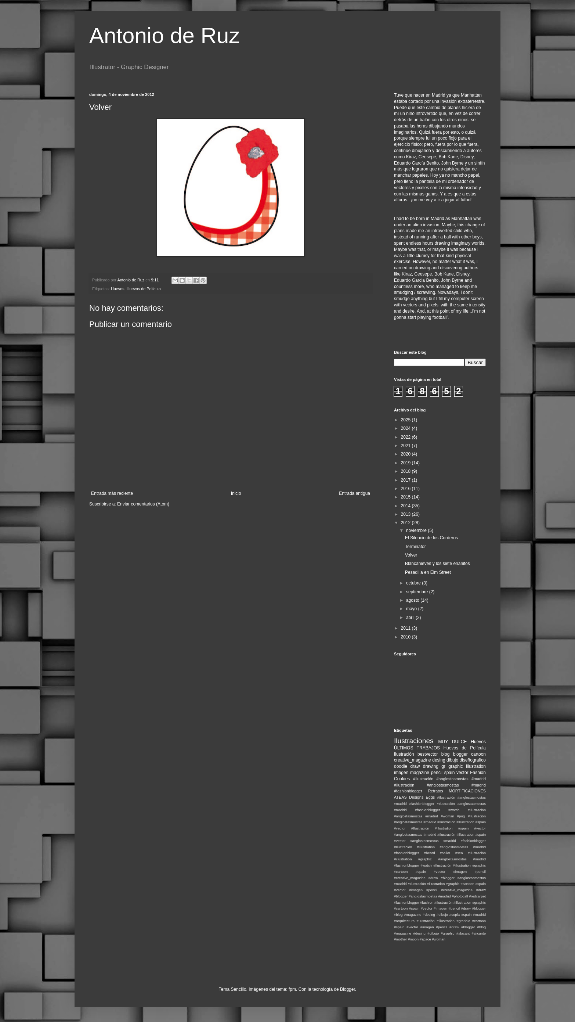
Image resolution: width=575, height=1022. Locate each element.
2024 (406, 428)
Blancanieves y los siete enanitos (437, 563)
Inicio (236, 493)
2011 (406, 628)
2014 (406, 505)
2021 (406, 445)
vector (462, 772)
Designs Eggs (422, 797)
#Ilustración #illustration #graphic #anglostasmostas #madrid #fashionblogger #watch (440, 859)
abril (411, 617)
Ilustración (404, 754)
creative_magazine (412, 760)
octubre (414, 583)
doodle (400, 766)
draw (415, 766)
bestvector (427, 754)
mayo (412, 608)
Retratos (435, 791)
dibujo (452, 760)
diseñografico (473, 760)
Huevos (117, 289)
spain (449, 772)
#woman (438, 939)
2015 (406, 497)
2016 (406, 488)
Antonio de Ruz (164, 35)
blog (445, 754)
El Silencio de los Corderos (431, 537)
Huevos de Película (144, 289)
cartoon (478, 754)
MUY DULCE (452, 741)
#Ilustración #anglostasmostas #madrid (449, 779)
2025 (406, 419)
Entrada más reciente (112, 493)
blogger (460, 754)
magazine (419, 772)
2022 (406, 437)
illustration (476, 766)
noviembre (417, 530)
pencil (436, 772)
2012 (406, 522)
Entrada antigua (354, 493)
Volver (411, 555)
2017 (406, 480)
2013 (406, 514)
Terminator (415, 546)
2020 (406, 454)
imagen (401, 772)
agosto (413, 600)
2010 (406, 637)
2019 (406, 462)
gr (443, 766)
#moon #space (419, 939)
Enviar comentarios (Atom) (143, 504)
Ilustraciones (414, 741)
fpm (292, 989)
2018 (406, 471)
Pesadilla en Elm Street (428, 572)
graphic (455, 766)
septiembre (417, 591)
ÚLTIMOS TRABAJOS (417, 748)
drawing (430, 766)
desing (438, 760)
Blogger (347, 989)
